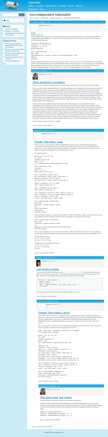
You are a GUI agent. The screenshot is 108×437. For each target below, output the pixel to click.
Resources (79, 6)
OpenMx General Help (56, 18)
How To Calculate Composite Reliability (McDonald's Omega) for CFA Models (13, 45)
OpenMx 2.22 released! (11, 29)
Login (7, 20)
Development (32, 9)
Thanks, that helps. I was (48, 141)
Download (40, 6)
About (42, 9)
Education (62, 6)
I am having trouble (47, 269)
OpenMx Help (44, 18)
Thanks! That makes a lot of (54, 312)
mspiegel (44, 261)
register (40, 125)
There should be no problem (49, 82)
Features (31, 6)
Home (31, 18)
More (4, 63)
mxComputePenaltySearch (12, 61)
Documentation (51, 6)
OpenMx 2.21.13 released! (12, 31)
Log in (34, 125)
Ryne (40, 74)
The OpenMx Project (57, 432)
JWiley (40, 25)
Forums (71, 6)
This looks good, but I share (56, 397)
